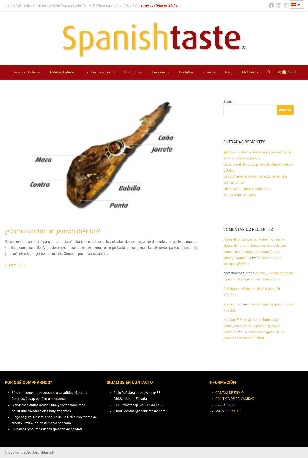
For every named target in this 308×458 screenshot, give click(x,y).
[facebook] (271, 5)
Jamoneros (160, 72)
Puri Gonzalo (232, 304)
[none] (296, 4)
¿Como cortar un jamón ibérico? (52, 231)
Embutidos (132, 72)
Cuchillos (186, 72)
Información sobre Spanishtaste (247, 189)
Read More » (15, 265)
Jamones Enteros (26, 72)
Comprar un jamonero (239, 195)
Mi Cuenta (250, 72)
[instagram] (278, 5)
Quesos (209, 72)
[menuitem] (296, 4)
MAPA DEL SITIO (227, 411)
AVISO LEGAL (225, 405)
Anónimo (230, 289)
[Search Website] (268, 72)
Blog (228, 72)
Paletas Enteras (62, 72)
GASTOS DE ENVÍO (229, 393)
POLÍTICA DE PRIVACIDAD (235, 399)
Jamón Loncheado (100, 72)
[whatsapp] (286, 5)
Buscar (228, 102)
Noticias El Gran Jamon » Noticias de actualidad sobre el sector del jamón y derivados (251, 326)
